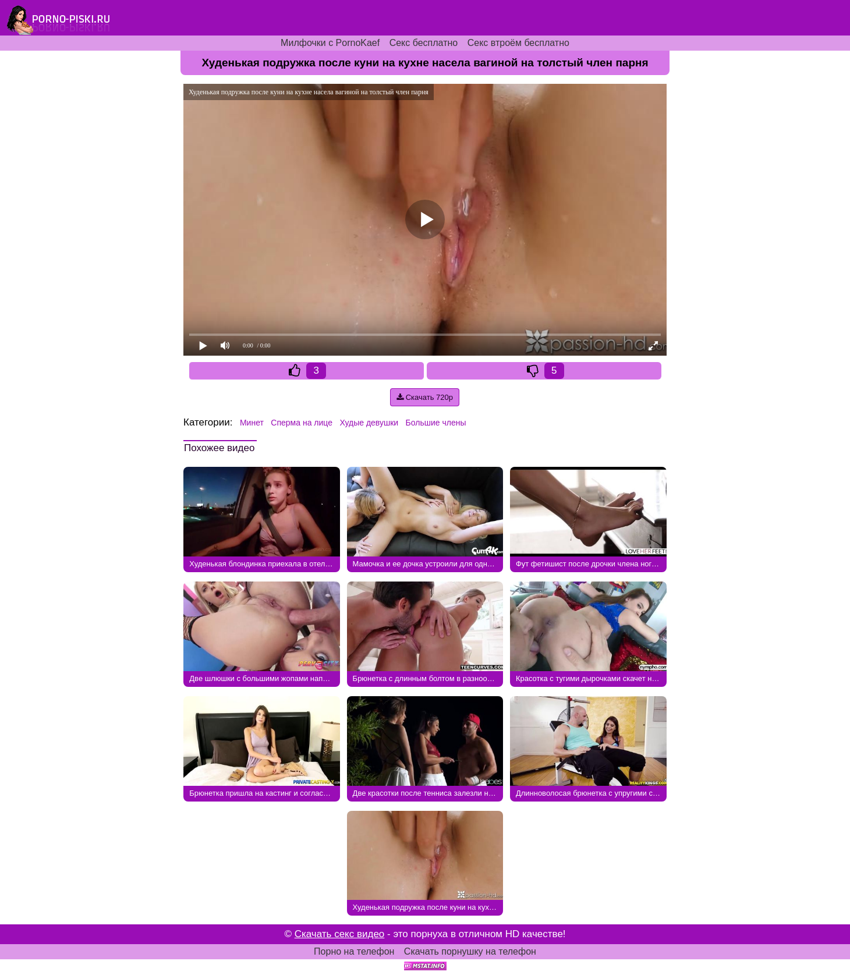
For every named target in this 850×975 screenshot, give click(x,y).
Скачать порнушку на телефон (470, 951)
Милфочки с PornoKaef (330, 43)
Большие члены (436, 422)
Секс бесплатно (423, 43)
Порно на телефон (354, 951)
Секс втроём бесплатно (518, 43)
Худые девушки (368, 422)
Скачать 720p (424, 397)
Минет (252, 422)
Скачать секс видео (340, 933)
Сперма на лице (301, 422)
